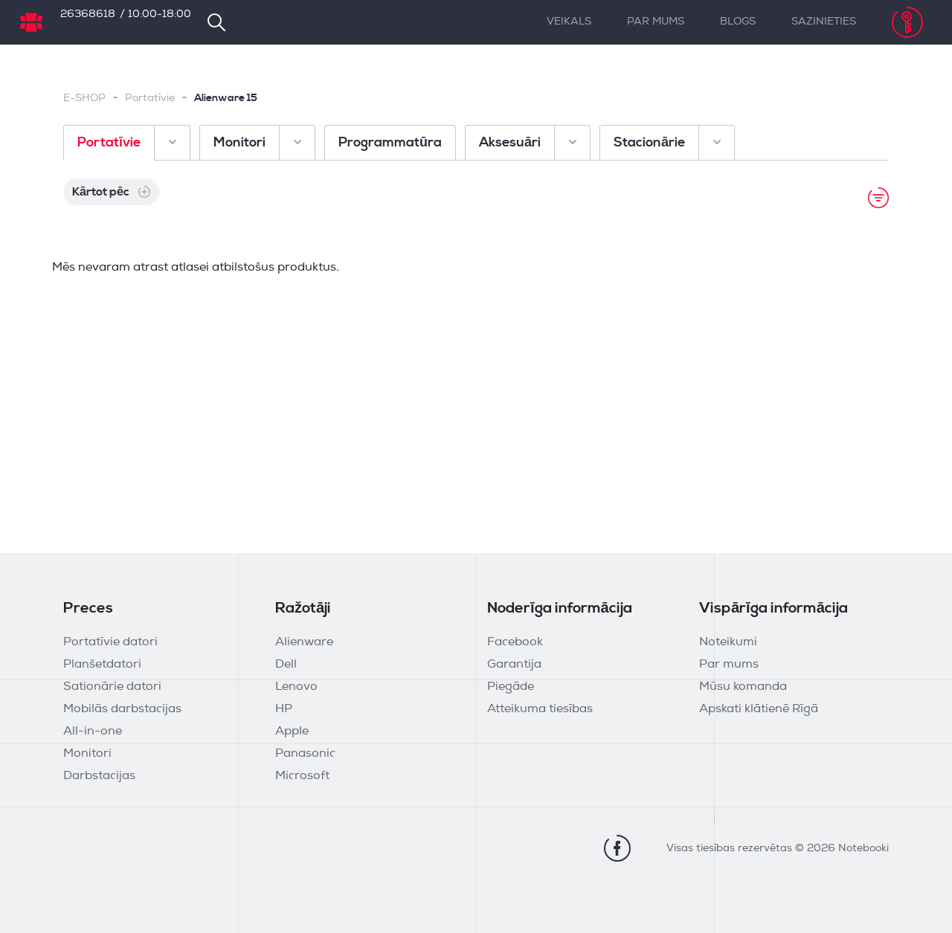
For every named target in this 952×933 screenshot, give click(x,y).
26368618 (87, 14)
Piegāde (510, 687)
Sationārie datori (112, 687)
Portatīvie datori (110, 642)
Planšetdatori (102, 665)
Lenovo (296, 687)
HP (283, 709)
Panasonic (305, 754)
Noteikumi (728, 642)
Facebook (515, 642)
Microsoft (302, 776)
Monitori (87, 754)
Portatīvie (150, 98)
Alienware (304, 642)
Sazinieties (823, 22)
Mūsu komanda (743, 687)
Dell (286, 665)
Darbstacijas (99, 776)
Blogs (738, 22)
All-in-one (92, 731)
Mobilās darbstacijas (122, 709)
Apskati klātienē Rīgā (758, 709)
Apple (292, 731)
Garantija (514, 665)
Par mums (655, 22)
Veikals (569, 22)
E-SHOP (84, 98)
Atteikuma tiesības (540, 709)
